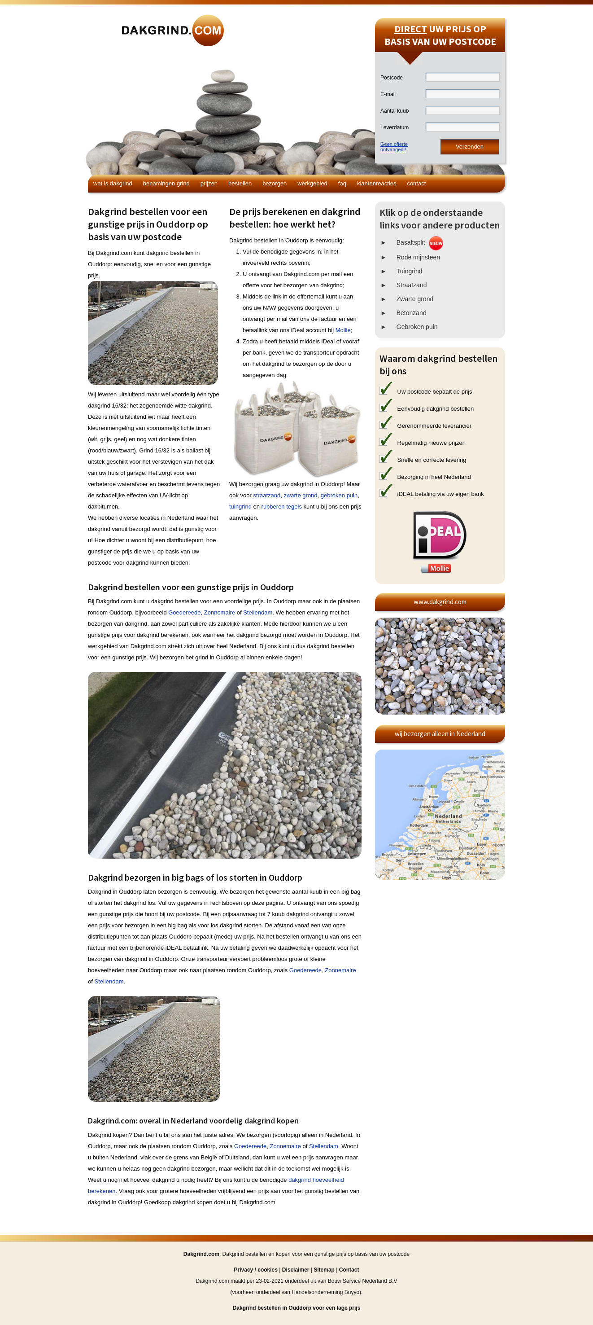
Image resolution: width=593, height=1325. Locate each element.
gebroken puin (339, 495)
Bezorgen (274, 183)
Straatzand (412, 285)
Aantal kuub (394, 111)
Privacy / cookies (256, 1270)
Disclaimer (296, 1270)
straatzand (266, 495)
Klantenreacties (376, 183)
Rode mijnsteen (418, 257)
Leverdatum (394, 127)
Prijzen (209, 183)
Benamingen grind (166, 183)
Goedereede (184, 612)
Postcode (391, 78)
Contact (416, 183)
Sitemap (324, 1270)
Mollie (343, 330)
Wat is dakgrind (112, 183)
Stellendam (257, 612)
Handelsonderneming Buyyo (325, 1292)
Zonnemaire (219, 612)
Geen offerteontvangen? (394, 146)
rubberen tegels (282, 506)
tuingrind (240, 506)
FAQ (342, 183)
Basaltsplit (411, 242)
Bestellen (240, 183)
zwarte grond (300, 495)
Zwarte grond (415, 299)
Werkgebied (312, 183)
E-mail (388, 94)
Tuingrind (410, 271)
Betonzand (412, 312)
